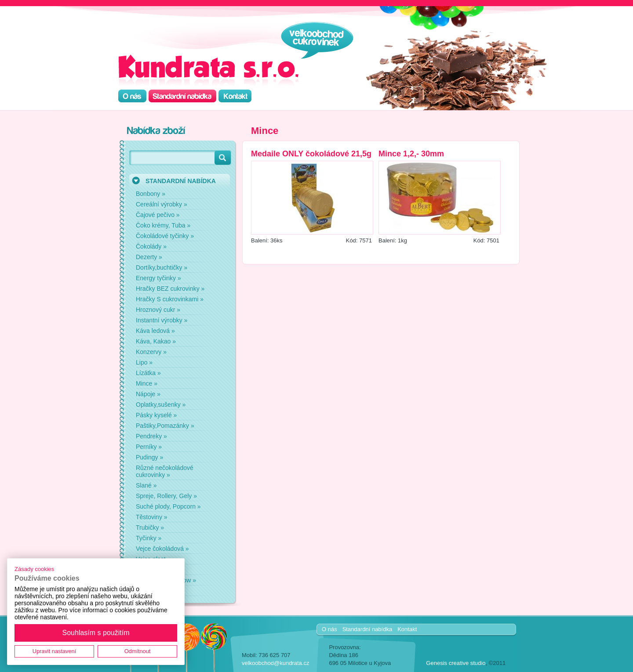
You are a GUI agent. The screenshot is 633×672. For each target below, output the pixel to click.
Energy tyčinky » (158, 278)
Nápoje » (148, 393)
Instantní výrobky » (162, 320)
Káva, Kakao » (156, 341)
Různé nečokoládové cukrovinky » (164, 471)
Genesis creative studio (455, 663)
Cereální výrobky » (161, 204)
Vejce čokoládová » (162, 548)
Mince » (146, 383)
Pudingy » (149, 457)
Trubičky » (150, 527)
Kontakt (407, 629)
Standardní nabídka (367, 629)
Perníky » (149, 446)
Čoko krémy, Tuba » (163, 225)
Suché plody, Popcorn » (168, 506)
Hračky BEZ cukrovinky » (170, 288)
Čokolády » (151, 246)
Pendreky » (151, 436)
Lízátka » (148, 372)
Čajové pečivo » (158, 214)
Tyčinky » (148, 538)
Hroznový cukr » (158, 309)
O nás (329, 629)
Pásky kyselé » (156, 415)
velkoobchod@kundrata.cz (275, 663)
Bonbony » (150, 193)
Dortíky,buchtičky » (161, 267)
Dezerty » (149, 256)
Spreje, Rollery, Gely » (166, 495)
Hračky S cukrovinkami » (170, 299)
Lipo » (144, 362)
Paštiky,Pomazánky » (165, 425)
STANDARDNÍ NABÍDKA (181, 180)
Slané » (146, 485)
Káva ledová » (155, 330)
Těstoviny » (151, 516)
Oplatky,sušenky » (161, 404)
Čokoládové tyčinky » (165, 235)
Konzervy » (151, 351)
